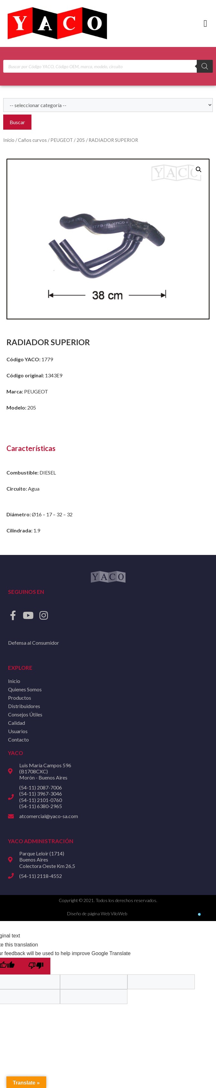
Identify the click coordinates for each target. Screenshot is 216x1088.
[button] (205, 23)
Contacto (18, 739)
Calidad (16, 723)
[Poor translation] (36, 966)
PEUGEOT (61, 140)
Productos (19, 698)
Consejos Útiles (25, 714)
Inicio (8, 140)
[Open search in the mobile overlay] (108, 66)
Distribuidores (24, 706)
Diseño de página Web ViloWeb (97, 913)
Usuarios (18, 731)
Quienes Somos (25, 689)
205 (80, 140)
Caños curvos (32, 140)
